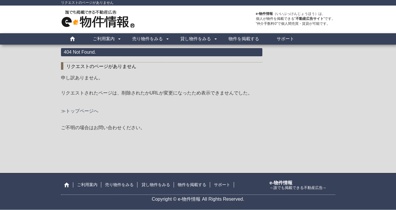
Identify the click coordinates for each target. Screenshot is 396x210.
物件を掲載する (243, 38)
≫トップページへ (79, 110)
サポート (285, 38)
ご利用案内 (104, 38)
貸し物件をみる (195, 38)
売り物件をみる (147, 38)
